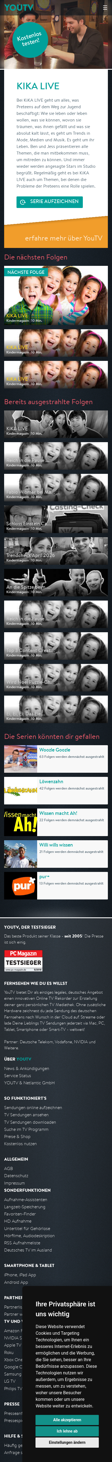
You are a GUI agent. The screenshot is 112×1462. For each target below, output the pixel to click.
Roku (8, 1352)
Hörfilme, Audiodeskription (29, 1236)
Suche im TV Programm (26, 1129)
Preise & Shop (17, 1136)
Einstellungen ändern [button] (67, 1442)
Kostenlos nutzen (20, 1144)
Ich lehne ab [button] (67, 1431)
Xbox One (13, 1360)
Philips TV (13, 1388)
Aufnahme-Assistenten (25, 1199)
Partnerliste (15, 1307)
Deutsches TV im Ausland (28, 1250)
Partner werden (19, 1314)
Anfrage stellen (18, 1452)
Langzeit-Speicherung (24, 1207)
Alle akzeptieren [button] (67, 1420)
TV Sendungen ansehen (26, 1115)
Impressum (14, 1183)
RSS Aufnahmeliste (22, 1243)
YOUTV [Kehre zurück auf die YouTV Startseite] (18, 7)
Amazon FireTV (18, 1331)
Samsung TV (16, 1374)
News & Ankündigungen (26, 1068)
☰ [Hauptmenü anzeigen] (105, 7)
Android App (16, 1282)
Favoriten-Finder (20, 1214)
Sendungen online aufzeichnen (33, 1107)
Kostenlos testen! (29, 39)
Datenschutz (16, 1176)
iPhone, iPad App (20, 1275)
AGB (8, 1168)
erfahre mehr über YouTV (63, 238)
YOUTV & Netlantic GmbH (29, 1083)
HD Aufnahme (17, 1221)
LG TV (9, 1381)
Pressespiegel (17, 1420)
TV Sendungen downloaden (30, 1122)
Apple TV (12, 1345)
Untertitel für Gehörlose (27, 1228)
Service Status (17, 1076)
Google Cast (16, 1367)
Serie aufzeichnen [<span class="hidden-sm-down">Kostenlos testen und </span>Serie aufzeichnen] (54, 201)
